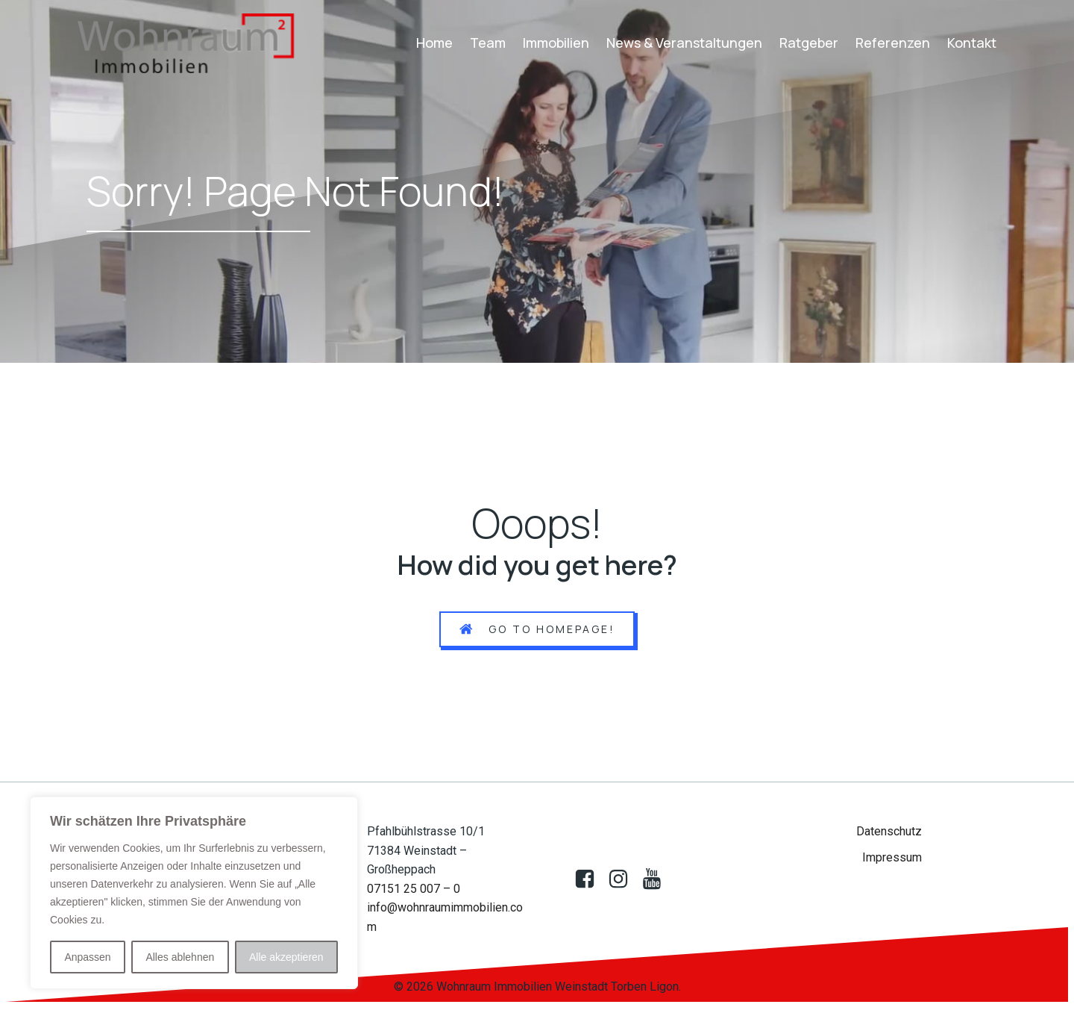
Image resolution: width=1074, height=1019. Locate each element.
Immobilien (556, 43)
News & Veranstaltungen (684, 43)
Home (434, 43)
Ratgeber (808, 43)
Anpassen (87, 957)
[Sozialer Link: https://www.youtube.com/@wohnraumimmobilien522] (657, 879)
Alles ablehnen (179, 957)
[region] (194, 893)
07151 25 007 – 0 (413, 889)
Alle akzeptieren (286, 957)
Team (488, 43)
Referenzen (892, 43)
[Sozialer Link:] (624, 879)
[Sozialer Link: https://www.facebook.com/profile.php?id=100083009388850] (590, 879)
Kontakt (971, 43)
